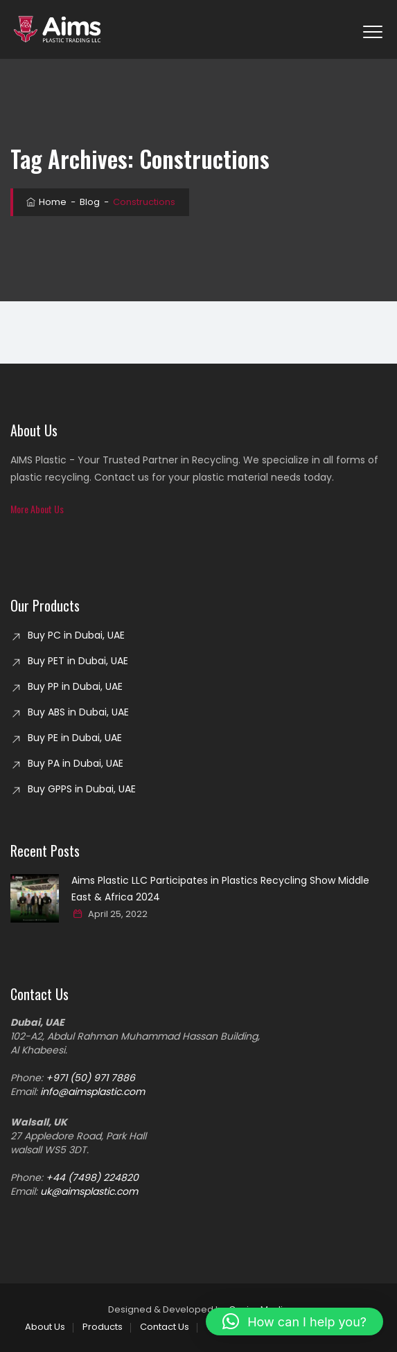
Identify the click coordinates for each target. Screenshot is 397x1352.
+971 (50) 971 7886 (90, 1078)
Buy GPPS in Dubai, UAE (82, 789)
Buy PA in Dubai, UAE (75, 763)
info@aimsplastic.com (92, 1091)
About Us (45, 1326)
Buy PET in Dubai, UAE (78, 661)
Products (102, 1326)
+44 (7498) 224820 (92, 1177)
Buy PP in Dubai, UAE (75, 686)
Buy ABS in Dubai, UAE (78, 712)
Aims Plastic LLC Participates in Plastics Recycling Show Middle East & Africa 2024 (220, 888)
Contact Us (164, 1326)
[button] (37, 508)
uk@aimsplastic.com (89, 1191)
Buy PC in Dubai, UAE (76, 635)
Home (45, 201)
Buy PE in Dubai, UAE (75, 738)
